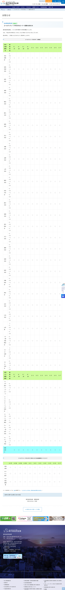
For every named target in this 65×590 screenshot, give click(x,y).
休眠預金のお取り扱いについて (30, 586)
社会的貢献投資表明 (28, 582)
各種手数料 (49, 1)
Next (64, 519)
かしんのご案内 (45, 4)
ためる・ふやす (15, 7)
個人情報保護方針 (7, 580)
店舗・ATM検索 (57, 1)
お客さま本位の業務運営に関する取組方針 (32, 584)
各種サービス (35, 7)
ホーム (3, 9)
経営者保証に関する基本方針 (49, 587)
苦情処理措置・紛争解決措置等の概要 (31, 580)
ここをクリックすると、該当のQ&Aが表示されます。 (32, 490)
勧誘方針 (6, 582)
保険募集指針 (6, 584)
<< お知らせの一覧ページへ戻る (32, 509)
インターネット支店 (36, 4)
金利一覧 (51, 7)
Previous (1, 519)
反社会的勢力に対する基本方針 (10, 586)
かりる (22, 7)
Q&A (14, 490)
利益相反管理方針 (7, 588)
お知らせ (9, 9)
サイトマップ (42, 1)
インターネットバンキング (54, 4)
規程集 (45, 589)
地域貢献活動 (44, 7)
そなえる (28, 7)
